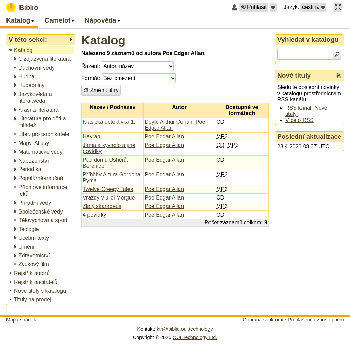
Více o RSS (299, 120)
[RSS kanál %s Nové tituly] (338, 75)
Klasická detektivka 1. (109, 122)
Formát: (90, 78)
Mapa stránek (21, 320)
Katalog (103, 40)
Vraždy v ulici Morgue (109, 198)
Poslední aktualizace (309, 136)
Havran (91, 136)
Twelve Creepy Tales (108, 189)
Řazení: (90, 66)
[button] (273, 7)
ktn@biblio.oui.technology (185, 329)
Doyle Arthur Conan (168, 122)
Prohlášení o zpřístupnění (316, 320)
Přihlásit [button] (254, 7)
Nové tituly (294, 75)
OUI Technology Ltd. (195, 337)
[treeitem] (41, 50)
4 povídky (94, 215)
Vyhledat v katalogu (308, 39)
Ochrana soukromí (263, 320)
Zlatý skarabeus (102, 206)
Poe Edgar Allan (164, 136)
